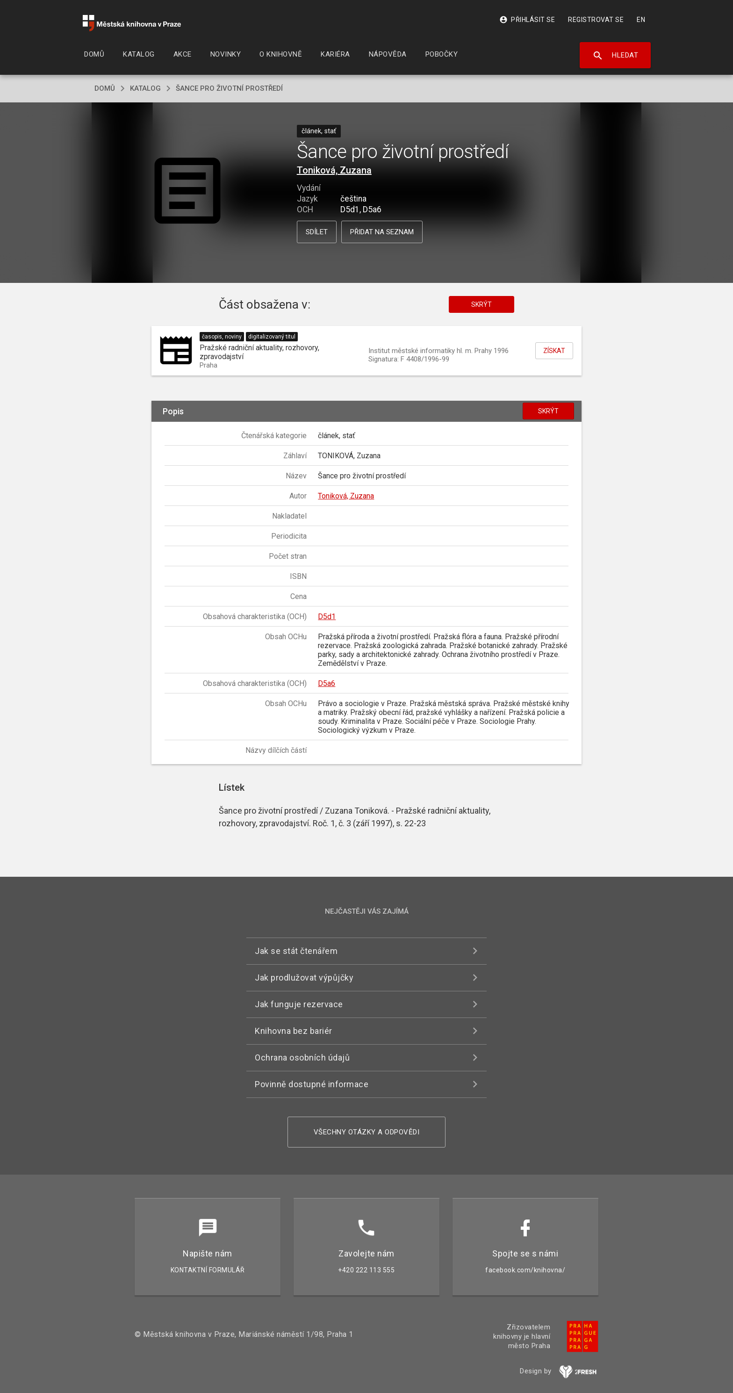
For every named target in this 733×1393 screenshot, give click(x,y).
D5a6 (326, 683)
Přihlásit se (527, 19)
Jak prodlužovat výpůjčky (304, 977)
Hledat (615, 55)
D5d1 (327, 616)
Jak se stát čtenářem (296, 951)
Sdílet (317, 232)
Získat (554, 350)
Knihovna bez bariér (293, 1031)
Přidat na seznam (382, 232)
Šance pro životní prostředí (229, 88)
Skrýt (481, 304)
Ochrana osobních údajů (302, 1057)
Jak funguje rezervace (299, 1004)
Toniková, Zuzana (334, 170)
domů (104, 88)
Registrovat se (596, 19)
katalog (145, 88)
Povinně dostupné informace (311, 1084)
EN (641, 19)
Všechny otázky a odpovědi (367, 1132)
